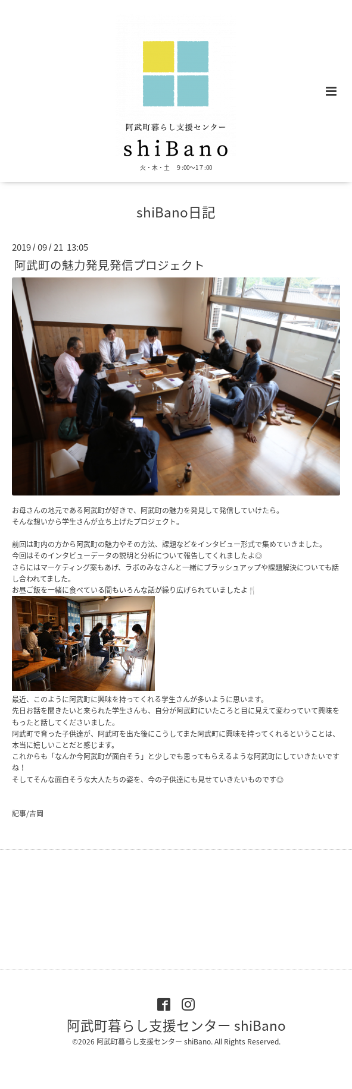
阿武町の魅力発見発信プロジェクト (109, 264)
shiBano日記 (176, 212)
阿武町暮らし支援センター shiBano (176, 1025)
